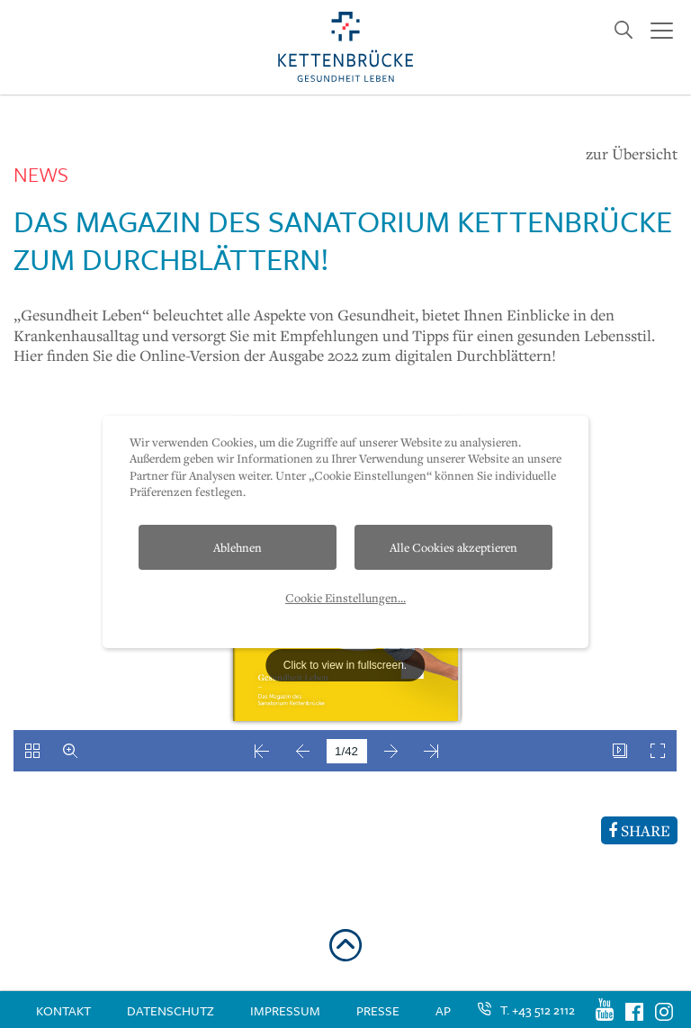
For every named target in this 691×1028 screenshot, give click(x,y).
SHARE (639, 830)
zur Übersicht (632, 154)
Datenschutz (170, 1010)
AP (443, 1010)
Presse (377, 1010)
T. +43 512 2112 (537, 1009)
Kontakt (63, 1010)
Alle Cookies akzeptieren (453, 547)
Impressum (285, 1010)
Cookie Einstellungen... (345, 598)
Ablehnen (237, 547)
